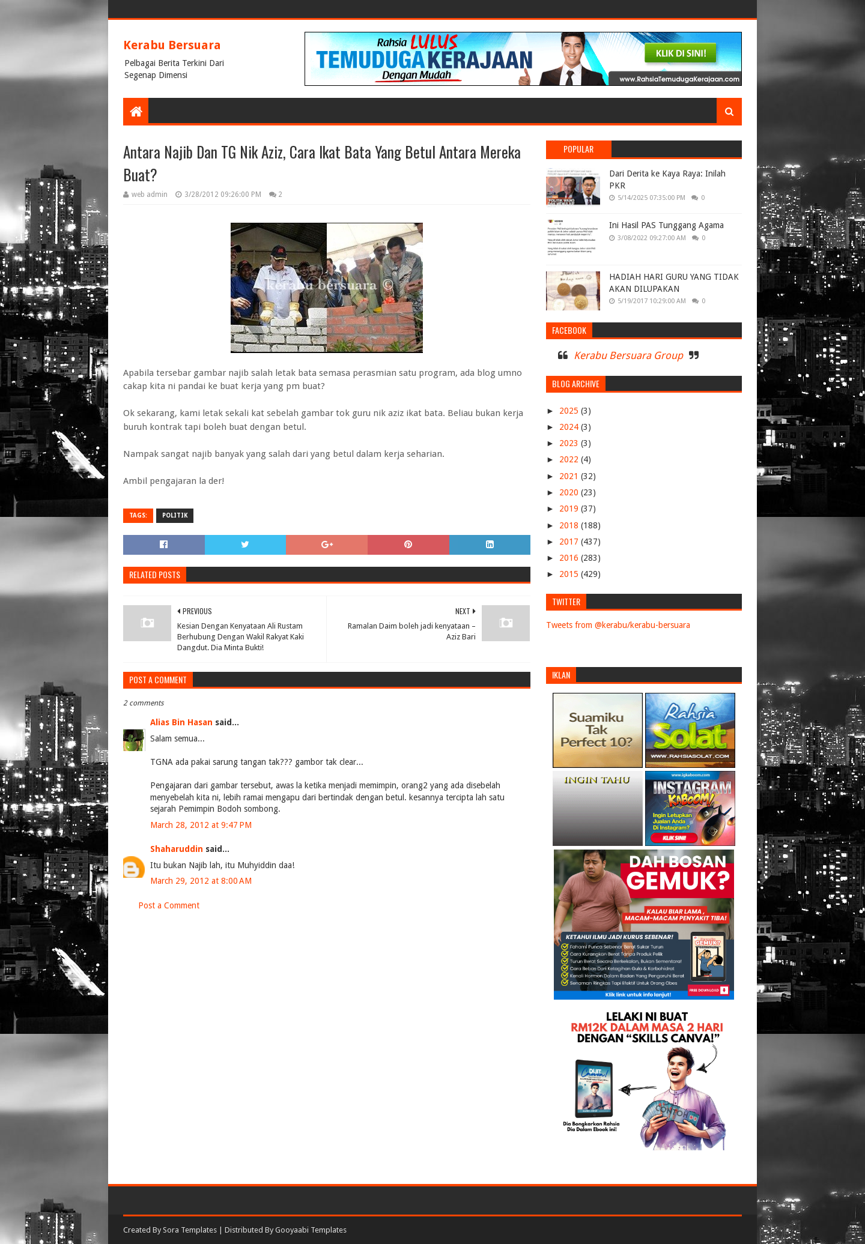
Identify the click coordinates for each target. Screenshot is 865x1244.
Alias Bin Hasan (181, 722)
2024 (570, 427)
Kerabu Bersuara (172, 45)
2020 (570, 492)
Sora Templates (190, 1229)
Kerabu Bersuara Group (628, 355)
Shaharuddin (176, 849)
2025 (570, 410)
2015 (570, 574)
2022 (570, 459)
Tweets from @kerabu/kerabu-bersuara (618, 625)
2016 (570, 558)
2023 (570, 443)
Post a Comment (168, 905)
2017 (570, 541)
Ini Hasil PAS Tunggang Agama (666, 225)
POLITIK (174, 515)
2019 (570, 508)
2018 (570, 525)
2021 (570, 476)
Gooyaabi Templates (311, 1229)
